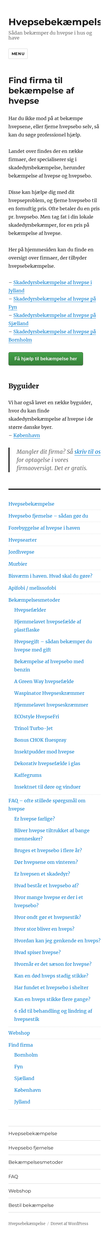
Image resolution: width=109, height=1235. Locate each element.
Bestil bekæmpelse (31, 1205)
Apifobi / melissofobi (32, 588)
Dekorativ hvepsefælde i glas (47, 763)
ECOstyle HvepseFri (36, 716)
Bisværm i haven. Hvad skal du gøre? (50, 576)
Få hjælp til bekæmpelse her (46, 358)
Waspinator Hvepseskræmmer (49, 693)
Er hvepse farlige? (34, 819)
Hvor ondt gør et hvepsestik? (47, 917)
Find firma (20, 1045)
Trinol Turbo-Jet (33, 728)
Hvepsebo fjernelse (30, 1148)
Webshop (19, 1033)
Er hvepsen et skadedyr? (42, 874)
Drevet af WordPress (69, 1223)
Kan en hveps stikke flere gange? (52, 999)
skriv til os (87, 451)
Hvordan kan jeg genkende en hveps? (57, 941)
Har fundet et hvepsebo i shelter (51, 987)
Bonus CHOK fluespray (40, 740)
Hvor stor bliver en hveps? (44, 929)
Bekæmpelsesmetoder (34, 600)
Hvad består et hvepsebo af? (46, 885)
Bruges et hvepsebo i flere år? (48, 850)
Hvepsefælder (30, 610)
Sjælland (24, 1078)
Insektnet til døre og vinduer (47, 787)
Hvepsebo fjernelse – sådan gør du (48, 516)
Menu (18, 53)
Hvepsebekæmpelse (58, 22)
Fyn (18, 1066)
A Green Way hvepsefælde (44, 681)
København (26, 435)
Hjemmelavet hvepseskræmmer (51, 705)
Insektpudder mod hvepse (44, 752)
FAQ (13, 1176)
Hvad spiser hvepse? (37, 952)
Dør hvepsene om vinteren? (46, 862)
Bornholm (26, 1055)
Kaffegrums (28, 775)
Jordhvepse (21, 552)
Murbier (17, 564)
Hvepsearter (22, 540)
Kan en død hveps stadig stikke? (51, 976)
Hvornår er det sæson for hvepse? (53, 964)
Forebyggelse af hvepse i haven (44, 528)
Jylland (22, 1102)
